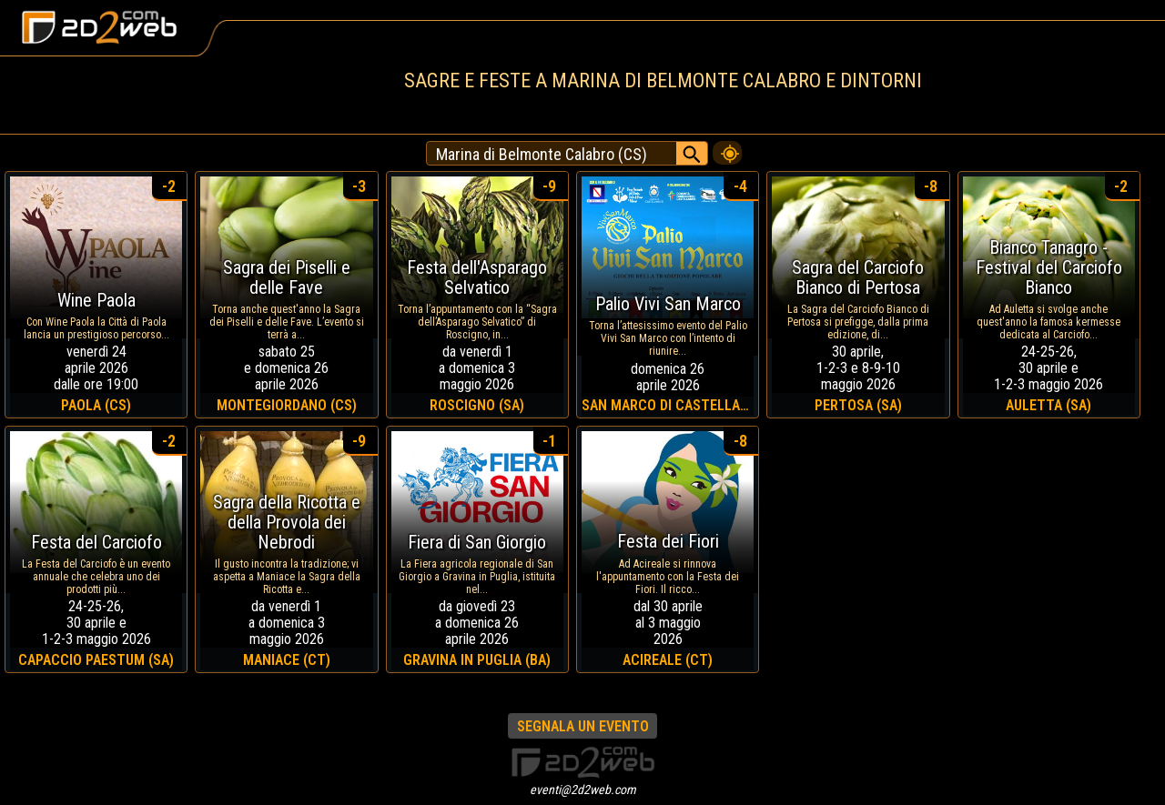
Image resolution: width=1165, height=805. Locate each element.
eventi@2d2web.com (583, 789)
